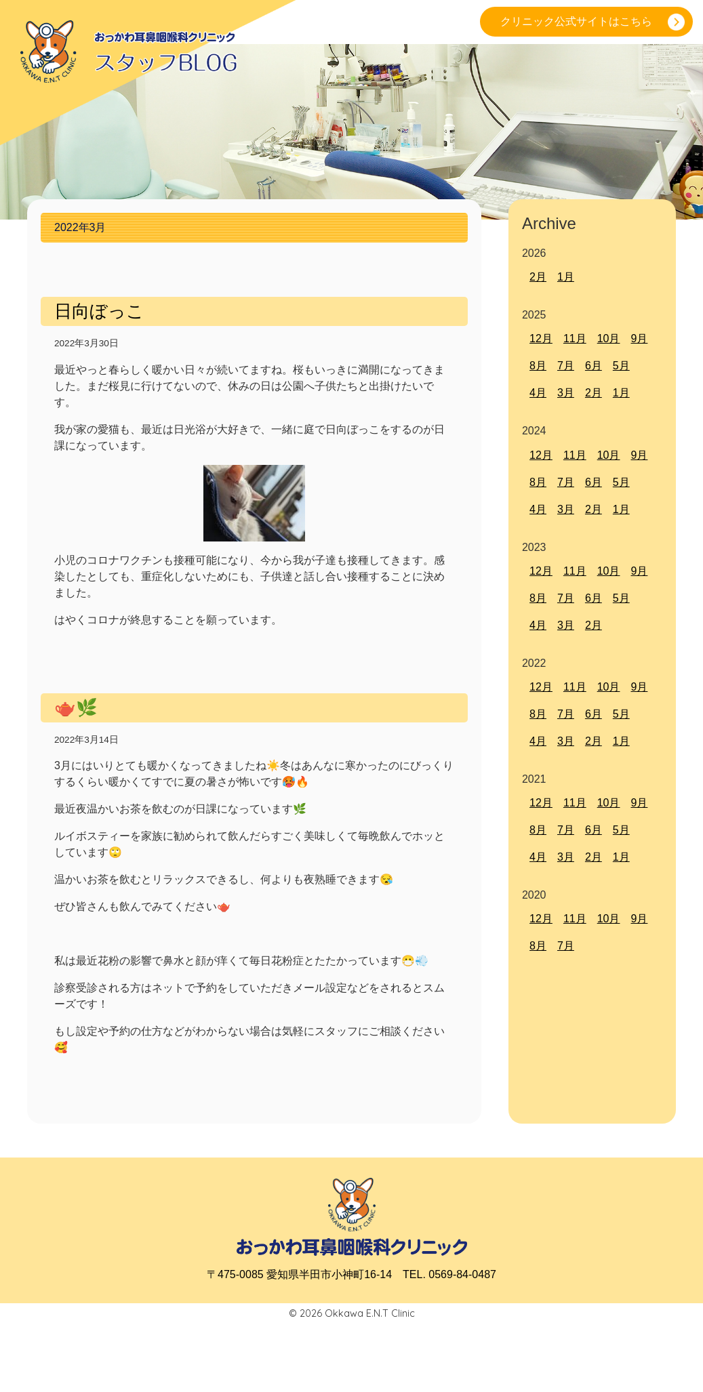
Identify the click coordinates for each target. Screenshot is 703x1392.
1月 (565, 277)
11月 (574, 338)
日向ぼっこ (99, 311)
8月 (537, 365)
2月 (537, 277)
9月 (638, 338)
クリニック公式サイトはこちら (576, 21)
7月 (565, 365)
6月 (593, 365)
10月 (608, 338)
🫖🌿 (76, 707)
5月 (621, 365)
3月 (565, 392)
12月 (541, 338)
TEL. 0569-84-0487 (449, 1274)
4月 (537, 392)
